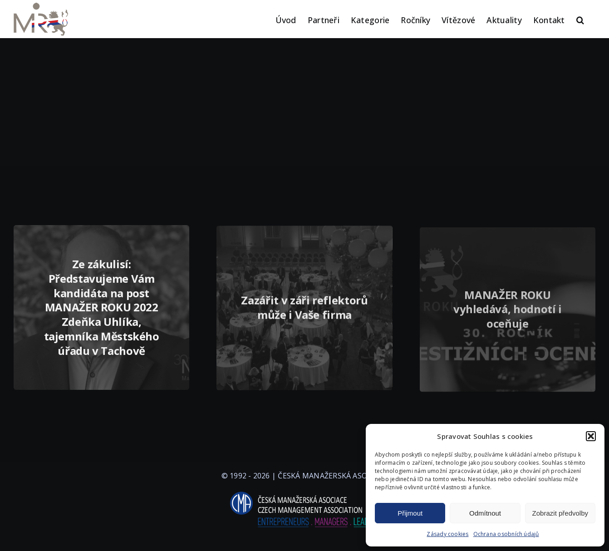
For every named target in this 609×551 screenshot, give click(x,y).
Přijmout (410, 513)
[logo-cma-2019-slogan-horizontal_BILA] (304, 492)
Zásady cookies (447, 534)
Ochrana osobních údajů (506, 534)
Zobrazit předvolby (560, 513)
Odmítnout (485, 513)
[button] (590, 436)
